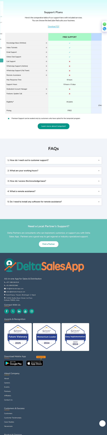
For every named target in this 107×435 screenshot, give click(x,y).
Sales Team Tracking (88, 282)
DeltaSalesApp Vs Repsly (90, 340)
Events (47, 284)
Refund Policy (26, 433)
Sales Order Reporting (12, 367)
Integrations (53, 10)
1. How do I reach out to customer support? (28, 170)
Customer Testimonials (53, 315)
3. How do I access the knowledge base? (27, 191)
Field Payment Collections (14, 393)
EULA (34, 433)
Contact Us (49, 297)
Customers (49, 311)
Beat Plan (8, 380)
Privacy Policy (15, 433)
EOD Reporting (10, 402)
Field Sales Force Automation (86, 277)
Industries (36, 10)
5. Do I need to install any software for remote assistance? (35, 212)
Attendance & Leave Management (17, 372)
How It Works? (50, 339)
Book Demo (96, 10)
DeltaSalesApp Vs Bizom (89, 329)
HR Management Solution (90, 309)
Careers (47, 280)
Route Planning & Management (16, 384)
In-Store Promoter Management (87, 292)
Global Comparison (87, 324)
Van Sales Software (87, 287)
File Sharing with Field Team (14, 397)
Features (48, 335)
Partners (48, 289)
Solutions (25, 10)
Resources (63, 10)
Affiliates (48, 293)
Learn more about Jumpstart (53, 136)
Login (86, 10)
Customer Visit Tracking (13, 389)
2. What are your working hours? (23, 181)
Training (47, 344)
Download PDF (53, 37)
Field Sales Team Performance (15, 406)
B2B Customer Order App (90, 304)
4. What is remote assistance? (21, 201)
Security (40, 433)
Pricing (44, 10)
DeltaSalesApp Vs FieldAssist (87, 334)
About (16, 10)
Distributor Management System (89, 299)
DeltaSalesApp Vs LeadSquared (87, 349)
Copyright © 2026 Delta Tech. (87, 432)
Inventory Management (89, 313)
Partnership (75, 9)
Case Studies (50, 319)
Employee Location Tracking (14, 363)
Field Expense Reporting (13, 376)
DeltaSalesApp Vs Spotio (90, 344)
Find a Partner (49, 254)
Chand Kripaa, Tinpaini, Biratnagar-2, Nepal (16, 297)
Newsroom (49, 324)
